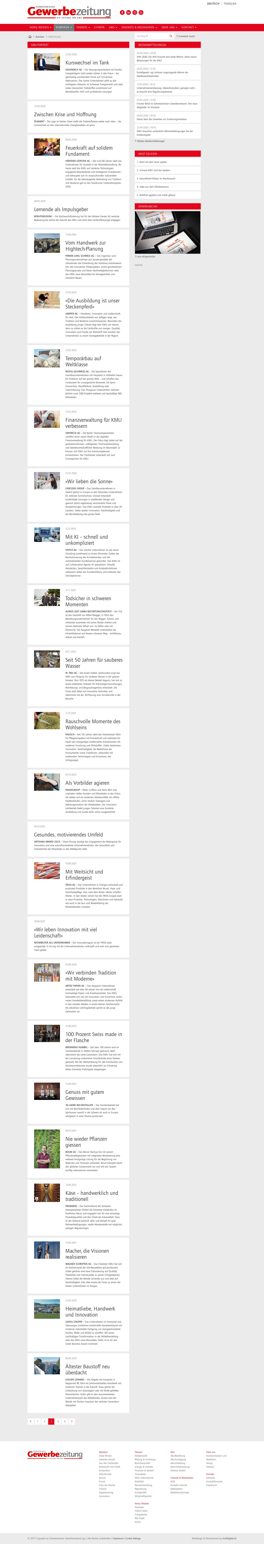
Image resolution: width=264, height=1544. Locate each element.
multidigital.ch (229, 1538)
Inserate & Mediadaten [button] (139, 27)
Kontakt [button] (189, 27)
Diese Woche (105, 1456)
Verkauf (210, 1467)
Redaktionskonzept (179, 1492)
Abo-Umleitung (177, 1463)
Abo (172, 1452)
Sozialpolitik (140, 1492)
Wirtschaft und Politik (109, 1467)
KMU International (144, 1478)
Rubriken (40, 37)
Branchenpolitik (142, 1463)
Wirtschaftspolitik (143, 1496)
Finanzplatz (140, 1474)
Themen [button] (83, 27)
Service (102, 1478)
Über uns (210, 1452)
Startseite (139, 1507)
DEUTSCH (213, 3)
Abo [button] (113, 27)
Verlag (209, 1463)
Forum (102, 1481)
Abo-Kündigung (178, 1459)
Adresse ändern (178, 1470)
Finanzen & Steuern (144, 1470)
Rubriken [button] (64, 27)
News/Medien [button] (41, 27)
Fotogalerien (141, 1514)
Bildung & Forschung (145, 1459)
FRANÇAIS (230, 3)
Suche (137, 1522)
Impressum (211, 1485)
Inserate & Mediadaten (181, 1478)
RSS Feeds (139, 1518)
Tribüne (102, 1489)
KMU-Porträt (105, 1474)
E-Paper (99, 27)
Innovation (104, 1496)
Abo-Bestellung (177, 1456)
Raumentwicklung (143, 1485)
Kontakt (210, 1474)
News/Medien (142, 1503)
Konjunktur (104, 1470)
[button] (170, 36)
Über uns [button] (169, 27)
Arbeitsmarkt (141, 1456)
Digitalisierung (106, 1492)
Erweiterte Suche (185, 36)
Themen (138, 1452)
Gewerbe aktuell (107, 1459)
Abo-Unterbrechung (180, 1467)
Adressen (210, 1478)
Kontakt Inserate (178, 1485)
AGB (172, 1481)
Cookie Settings (133, 1538)
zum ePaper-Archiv (146, 256)
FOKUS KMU (141, 1511)
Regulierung (140, 1489)
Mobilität (139, 1481)
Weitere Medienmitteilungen (151, 141)
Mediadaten (176, 1489)
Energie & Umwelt (144, 1467)
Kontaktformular (214, 1481)
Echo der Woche (107, 1485)
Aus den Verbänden (108, 1463)
